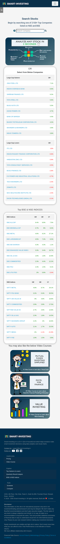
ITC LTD (9, 148)
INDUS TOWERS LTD (14, 133)
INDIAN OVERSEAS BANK (16, 89)
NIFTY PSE (10, 337)
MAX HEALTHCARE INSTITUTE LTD (19, 193)
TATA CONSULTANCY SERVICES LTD (19, 165)
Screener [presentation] (10, 485)
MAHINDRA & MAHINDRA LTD (17, 128)
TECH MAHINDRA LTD (14, 182)
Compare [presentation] (10, 488)
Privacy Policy (44, 535)
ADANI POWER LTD (13, 111)
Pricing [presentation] (8, 459)
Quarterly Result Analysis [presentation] (14, 474)
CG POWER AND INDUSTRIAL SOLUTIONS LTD (23, 176)
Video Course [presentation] (10, 462)
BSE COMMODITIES (14, 261)
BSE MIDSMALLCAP (14, 228)
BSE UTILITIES (12, 272)
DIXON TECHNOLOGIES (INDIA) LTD (19, 198)
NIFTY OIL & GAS (13, 315)
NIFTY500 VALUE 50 (14, 310)
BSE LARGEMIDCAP (14, 239)
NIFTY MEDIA (11, 332)
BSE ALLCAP (11, 222)
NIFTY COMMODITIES (14, 304)
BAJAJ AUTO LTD (13, 105)
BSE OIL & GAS (12, 256)
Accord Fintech (24, 535)
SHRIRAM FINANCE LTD (15, 94)
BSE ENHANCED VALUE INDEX (17, 250)
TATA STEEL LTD (12, 100)
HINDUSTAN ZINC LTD (14, 159)
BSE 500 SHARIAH (13, 245)
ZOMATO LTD (11, 187)
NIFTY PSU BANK (13, 293)
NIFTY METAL (11, 287)
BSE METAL (11, 233)
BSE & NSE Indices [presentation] (12, 477)
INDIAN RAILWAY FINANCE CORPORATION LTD (23, 154)
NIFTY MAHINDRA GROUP (16, 321)
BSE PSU (10, 267)
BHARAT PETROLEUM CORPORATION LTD (21, 122)
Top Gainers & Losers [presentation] (13, 471)
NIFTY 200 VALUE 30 (14, 299)
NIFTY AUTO (11, 326)
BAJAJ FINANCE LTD (14, 171)
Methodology (34, 535)
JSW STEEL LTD (12, 83)
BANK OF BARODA (13, 116)
